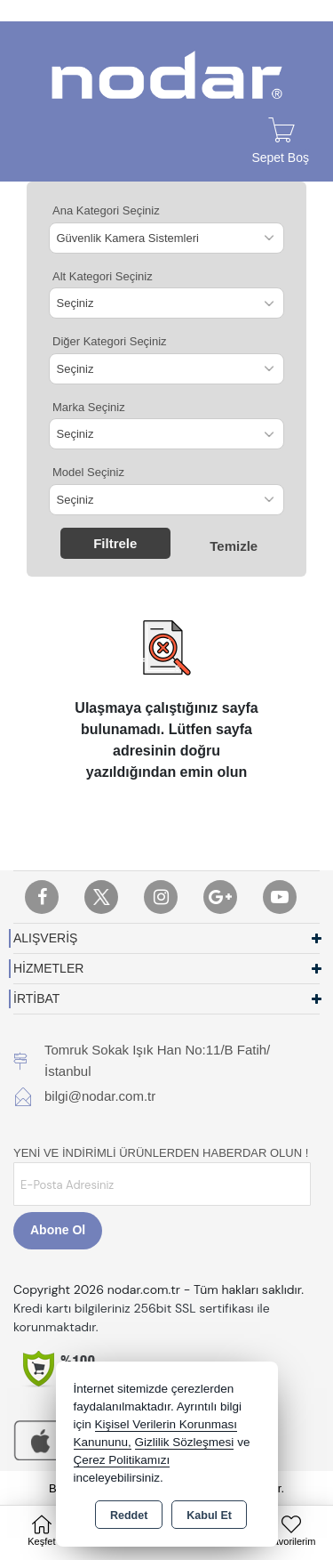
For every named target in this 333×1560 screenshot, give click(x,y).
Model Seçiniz (88, 472)
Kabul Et (209, 1515)
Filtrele (115, 543)
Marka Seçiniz (88, 407)
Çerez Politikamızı (122, 1460)
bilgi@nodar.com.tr (99, 1095)
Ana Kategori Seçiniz (106, 210)
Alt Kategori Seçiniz (102, 276)
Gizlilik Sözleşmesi (184, 1442)
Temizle (234, 546)
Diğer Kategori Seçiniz (109, 341)
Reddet (128, 1515)
